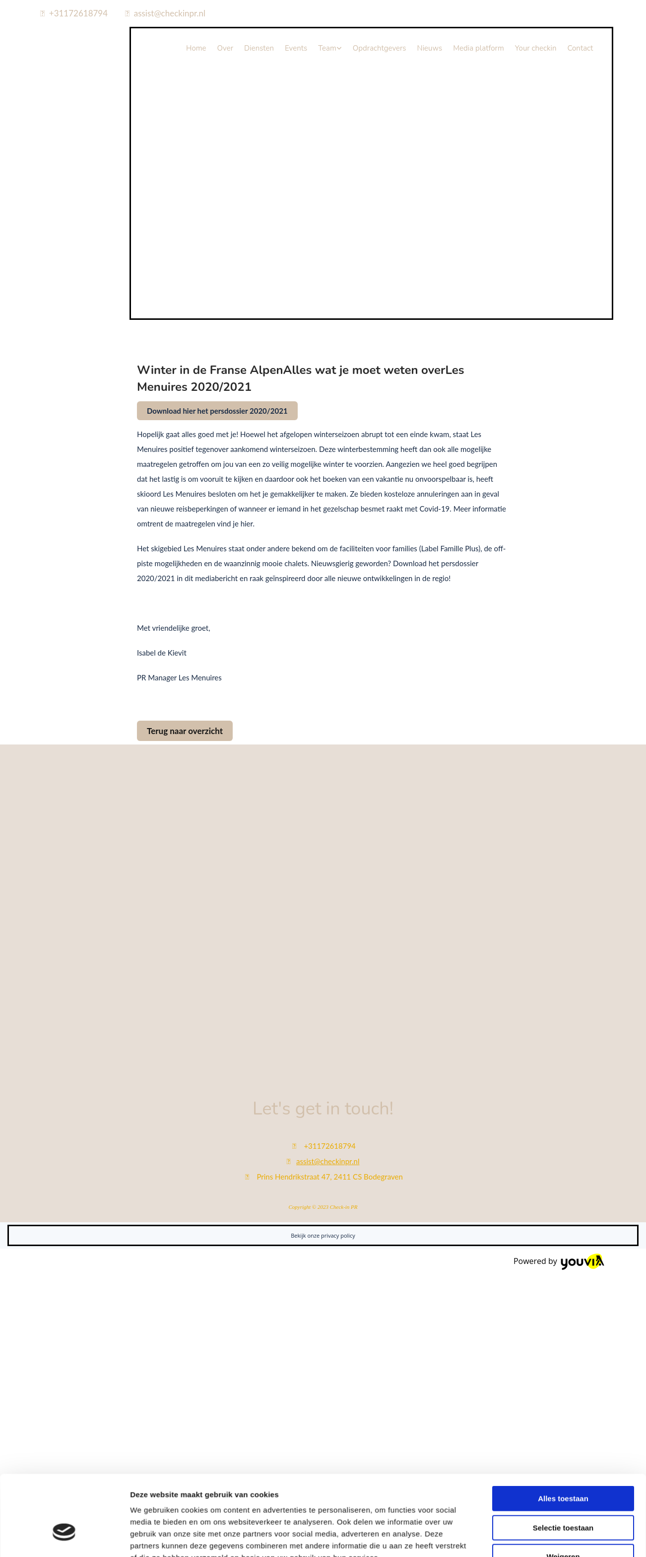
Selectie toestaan (563, 1241)
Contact (580, 48)
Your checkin (536, 48)
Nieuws (430, 48)
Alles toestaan (563, 1211)
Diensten (259, 48)
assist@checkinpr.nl (169, 13)
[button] (217, 410)
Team (327, 48)
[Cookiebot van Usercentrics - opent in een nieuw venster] (64, 1313)
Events (296, 48)
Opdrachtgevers (379, 48)
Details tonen (536, 1313)
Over (225, 48)
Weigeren (563, 1269)
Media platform (478, 48)
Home (196, 48)
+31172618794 (78, 13)
